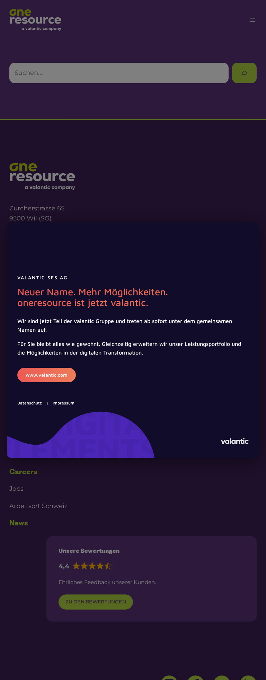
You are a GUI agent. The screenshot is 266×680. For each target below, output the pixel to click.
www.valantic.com (47, 375)
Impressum (63, 403)
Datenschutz (29, 403)
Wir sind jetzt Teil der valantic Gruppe (65, 321)
